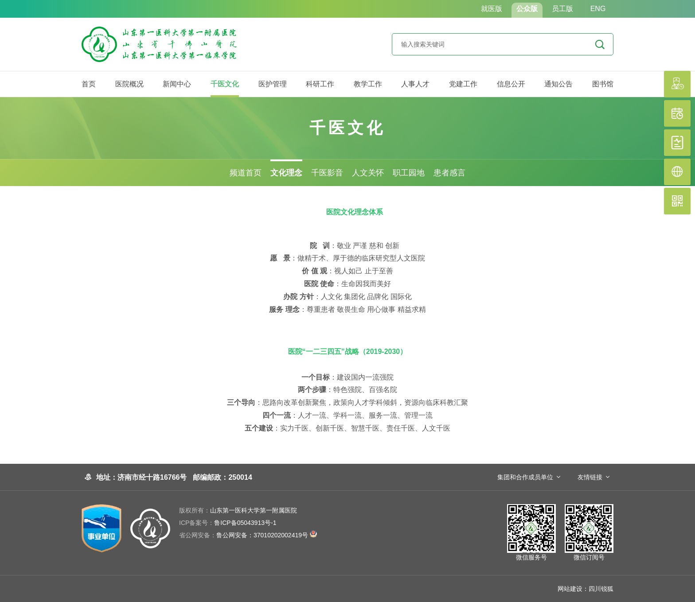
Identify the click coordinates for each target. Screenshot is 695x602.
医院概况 (129, 84)
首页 (89, 84)
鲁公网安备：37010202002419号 (248, 535)
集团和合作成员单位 (525, 477)
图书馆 (602, 84)
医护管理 (272, 84)
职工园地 (409, 172)
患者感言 (449, 172)
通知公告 (558, 84)
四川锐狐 (601, 588)
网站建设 (570, 588)
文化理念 (286, 172)
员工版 (562, 8)
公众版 (527, 8)
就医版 (491, 8)
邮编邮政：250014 (222, 477)
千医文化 (225, 84)
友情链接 (590, 477)
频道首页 (246, 172)
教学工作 (368, 84)
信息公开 (511, 84)
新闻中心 (177, 84)
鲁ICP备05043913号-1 (227, 522)
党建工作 (463, 84)
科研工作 (320, 84)
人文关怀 (368, 172)
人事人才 (415, 84)
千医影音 (327, 172)
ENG (598, 8)
